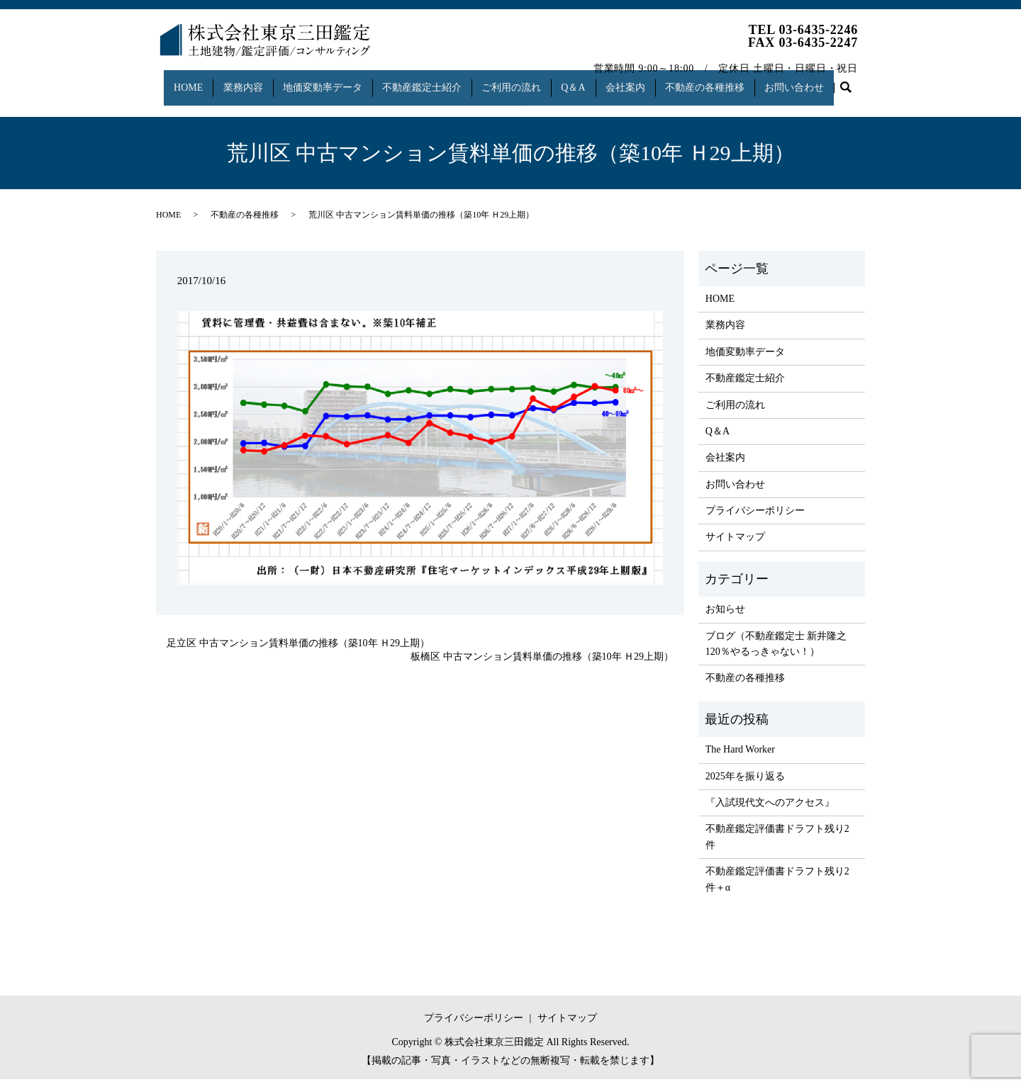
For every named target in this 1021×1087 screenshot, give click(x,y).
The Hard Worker (740, 757)
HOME (182, 80)
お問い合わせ (819, 80)
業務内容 (241, 80)
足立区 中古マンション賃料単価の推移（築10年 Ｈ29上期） (298, 651)
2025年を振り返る (745, 783)
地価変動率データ (324, 80)
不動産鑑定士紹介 (427, 80)
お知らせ (725, 617)
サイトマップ (735, 544)
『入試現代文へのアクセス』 (770, 810)
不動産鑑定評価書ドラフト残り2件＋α (777, 887)
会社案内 (642, 80)
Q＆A (586, 80)
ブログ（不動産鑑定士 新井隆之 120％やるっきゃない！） (776, 651)
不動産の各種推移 (725, 80)
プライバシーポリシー (755, 518)
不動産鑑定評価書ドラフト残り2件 (777, 844)
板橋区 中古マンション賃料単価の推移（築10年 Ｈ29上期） (542, 664)
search (174, 103)
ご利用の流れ (520, 80)
